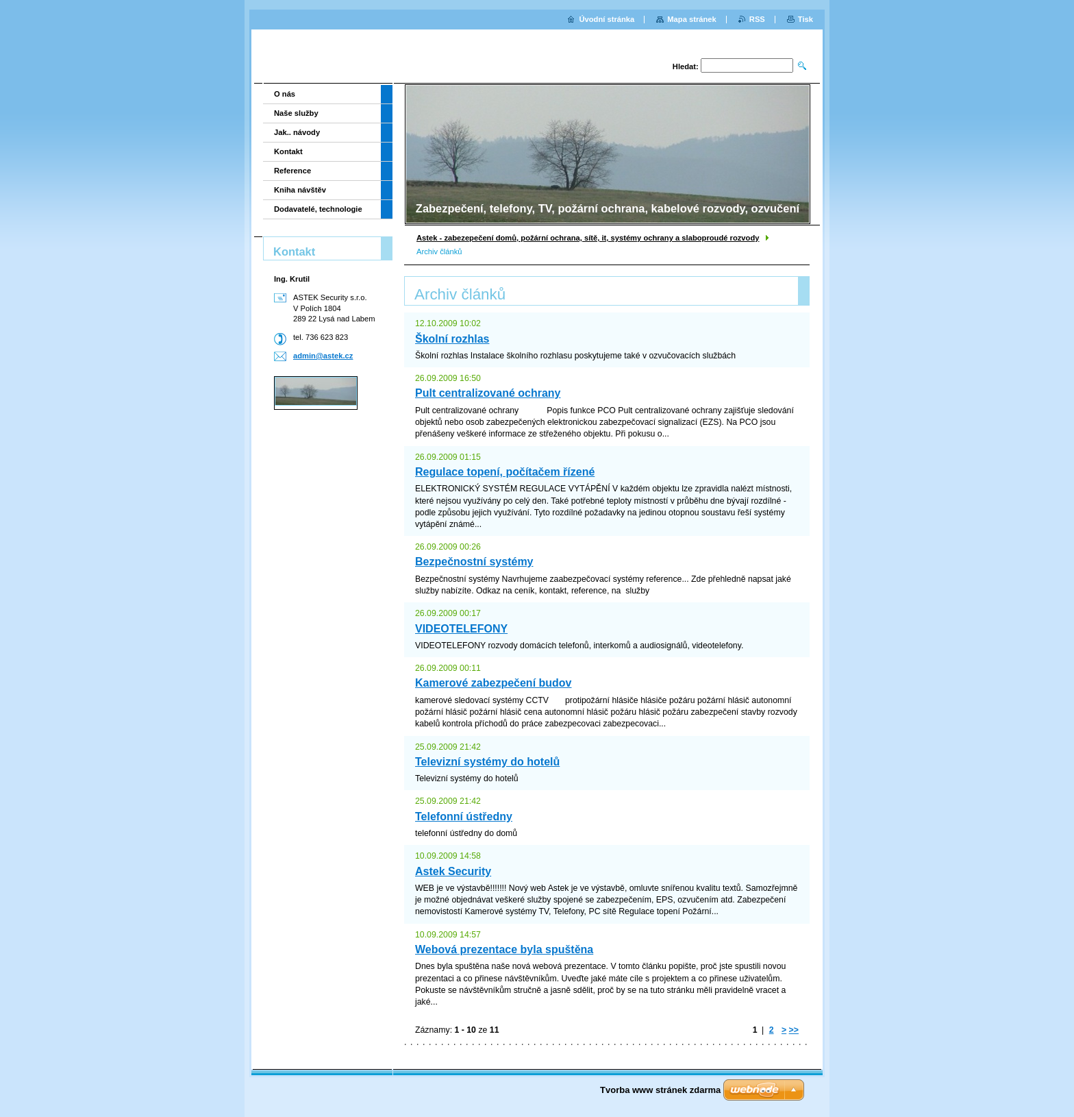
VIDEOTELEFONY (461, 629)
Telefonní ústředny (463, 816)
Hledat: (686, 66)
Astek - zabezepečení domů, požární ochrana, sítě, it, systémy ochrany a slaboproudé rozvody (587, 238)
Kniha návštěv (300, 190)
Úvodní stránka (606, 19)
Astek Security (453, 871)
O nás (284, 94)
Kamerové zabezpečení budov (493, 683)
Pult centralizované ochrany (488, 393)
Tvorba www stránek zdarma (660, 1090)
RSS (757, 19)
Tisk (805, 19)
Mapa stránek (691, 19)
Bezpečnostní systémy (474, 561)
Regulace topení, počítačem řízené (505, 472)
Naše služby (296, 113)
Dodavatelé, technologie (318, 209)
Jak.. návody (297, 132)
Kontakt (288, 151)
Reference (292, 171)
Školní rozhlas (452, 339)
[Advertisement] (323, 470)
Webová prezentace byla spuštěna (504, 949)
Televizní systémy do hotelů (487, 762)
